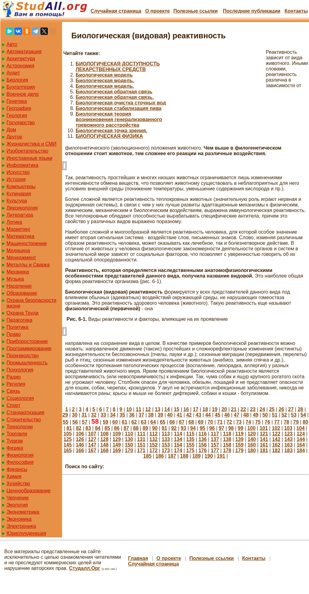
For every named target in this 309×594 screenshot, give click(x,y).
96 (212, 428)
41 (179, 415)
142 (276, 439)
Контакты (296, 11)
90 (155, 428)
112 (153, 433)
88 (136, 428)
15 (176, 409)
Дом (11, 129)
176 (202, 450)
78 (286, 422)
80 (305, 422)
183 (288, 450)
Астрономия (20, 65)
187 (172, 456)
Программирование (29, 348)
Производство (22, 355)
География (18, 108)
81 (69, 428)
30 (74, 415)
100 (251, 428)
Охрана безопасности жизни (31, 303)
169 (117, 450)
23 (253, 409)
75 (258, 422)
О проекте (157, 11)
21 (233, 409)
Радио (13, 377)
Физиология (20, 455)
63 (143, 422)
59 (105, 422)
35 (122, 415)
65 (162, 422)
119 (239, 433)
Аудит (13, 72)
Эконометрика (22, 512)
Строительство (23, 419)
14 (167, 409)
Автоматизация (24, 51)
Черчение (17, 497)
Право (13, 334)
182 (276, 450)
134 (178, 439)
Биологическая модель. (105, 80)
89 (145, 428)
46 (227, 415)
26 (281, 409)
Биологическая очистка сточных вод (121, 102)
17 (195, 409)
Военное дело (22, 94)
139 (239, 439)
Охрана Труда (22, 313)
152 (153, 445)
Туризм (14, 440)
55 (66, 422)
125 (68, 439)
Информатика (22, 165)
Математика (20, 236)
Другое (14, 136)
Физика (14, 448)
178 (227, 450)
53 (294, 415)
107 (92, 433)
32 (94, 415)
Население (19, 286)
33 (103, 415)
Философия (19, 462)
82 (78, 428)
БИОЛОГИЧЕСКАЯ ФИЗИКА (109, 136)
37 (141, 415)
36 (132, 415)
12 (148, 409)
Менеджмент (21, 257)
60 (115, 422)
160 (252, 445)
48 (246, 415)
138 (227, 439)
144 (301, 439)
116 (202, 433)
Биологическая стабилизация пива (118, 108)
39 (160, 415)
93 (183, 428)
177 (215, 450)
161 (264, 445)
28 (300, 409)
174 (178, 450)
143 (288, 439)
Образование (21, 293)
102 (276, 428)
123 (288, 433)
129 (117, 439)
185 (147, 456)
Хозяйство (18, 483)
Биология (17, 80)
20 (224, 409)
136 (202, 439)
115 (190, 433)
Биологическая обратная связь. (115, 97)
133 (166, 439)
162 (276, 445)
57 (84, 422)
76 (267, 422)
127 (92, 439)
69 (200, 422)
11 (138, 409)
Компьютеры (20, 186)
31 (84, 415)
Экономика (19, 519)
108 (104, 433)
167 (92, 450)
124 (301, 433)
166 (80, 450)
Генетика (16, 101)
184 (301, 450)
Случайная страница (115, 11)
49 (255, 415)
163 (288, 445)
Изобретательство (27, 151)
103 (288, 428)
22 (243, 409)
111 (141, 433)
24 (262, 409)
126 (80, 439)
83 (88, 428)
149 (117, 445)
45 (217, 415)
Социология (20, 398)
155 (190, 445)
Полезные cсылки (195, 11)
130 (129, 439)
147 (92, 445)
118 (227, 433)
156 (202, 445)
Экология (17, 504)
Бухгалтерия (20, 87)
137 (215, 439)
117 (215, 433)
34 (112, 415)
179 (239, 450)
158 (227, 445)
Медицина (18, 250)
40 (170, 415)
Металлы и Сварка (28, 264)
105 (68, 433)
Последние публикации (251, 11)
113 (166, 433)
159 (239, 445)
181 (264, 450)
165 (68, 450)
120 (252, 433)
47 (236, 415)
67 (182, 422)
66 (172, 422)
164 (301, 445)
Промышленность (27, 362)
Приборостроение (27, 341)
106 (80, 433)
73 (239, 422)
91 (164, 428)
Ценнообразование (28, 490)
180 (252, 450)
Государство (20, 122)
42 (189, 415)
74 (248, 422)
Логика (14, 222)
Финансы (16, 469)
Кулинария (18, 193)
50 (265, 415)
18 (205, 409)
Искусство (18, 172)
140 (252, 439)
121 (264, 433)
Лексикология (22, 207)
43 (198, 415)
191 (221, 456)
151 (141, 445)
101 (264, 428)
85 (107, 428)
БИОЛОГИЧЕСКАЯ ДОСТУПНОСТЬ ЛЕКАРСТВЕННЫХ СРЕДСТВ (118, 66)
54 (303, 415)
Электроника (21, 526)
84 (98, 428)
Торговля (16, 433)
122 (276, 433)
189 (196, 456)
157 (215, 445)
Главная (138, 558)
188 (184, 456)
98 (231, 428)
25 (272, 409)
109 (117, 433)
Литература (19, 215)
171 (141, 450)
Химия (13, 476)
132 (153, 439)
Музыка (15, 279)
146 (80, 445)
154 (178, 445)
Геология (16, 115)
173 (166, 450)
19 (215, 409)
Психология (19, 369)
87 (126, 428)
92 (174, 428)
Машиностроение (26, 243)
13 (158, 409)
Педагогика (19, 320)
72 (229, 422)
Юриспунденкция (26, 533)
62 (134, 422)
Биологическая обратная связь (114, 91)
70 (210, 422)
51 (275, 415)
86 (116, 428)
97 (221, 428)
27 (291, 409)
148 (104, 445)
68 (191, 422)
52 (284, 415)
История (16, 179)
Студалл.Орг (84, 568)
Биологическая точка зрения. (111, 130)
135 (190, 439)
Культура (16, 200)
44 (208, 415)
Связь (13, 391)
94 (193, 428)
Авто (11, 44)
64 (153, 422)
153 (166, 445)
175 (190, 450)
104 (300, 428)
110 (129, 433)
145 (68, 445)
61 (124, 422)
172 (153, 450)
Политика (17, 327)
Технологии (19, 426)
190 (209, 456)
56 (75, 422)
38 (151, 415)
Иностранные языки (29, 158)
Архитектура (20, 58)
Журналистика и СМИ (31, 143)
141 (264, 439)
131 (141, 439)
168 (104, 450)
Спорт (13, 405)
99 (240, 428)
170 (129, 450)
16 (186, 409)
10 (129, 409)
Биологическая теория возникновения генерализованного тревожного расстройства (119, 119)
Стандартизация (25, 412)
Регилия (15, 384)
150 (129, 445)
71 (220, 422)
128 (104, 439)
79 (296, 422)
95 (202, 428)
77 (277, 422)
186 (160, 456)
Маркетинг (18, 229)
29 (65, 415)
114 (178, 433)
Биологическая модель (104, 75)
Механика (17, 271)
